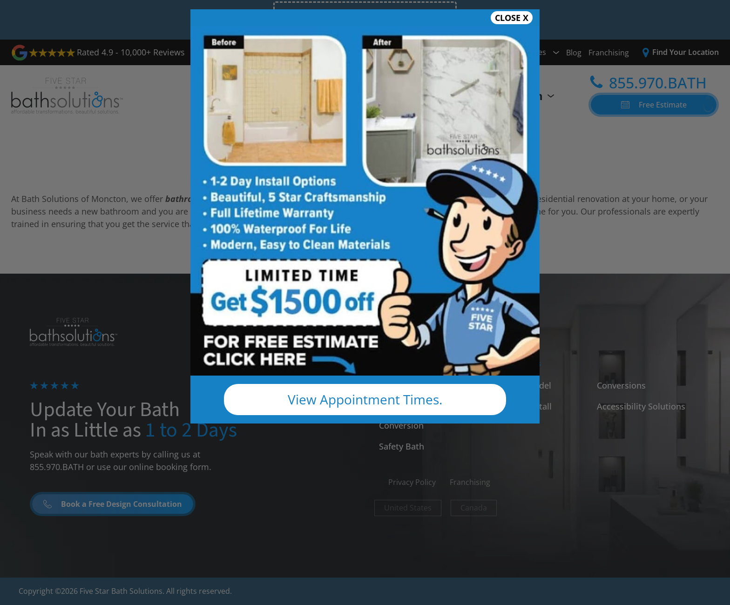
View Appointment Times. (365, 399)
